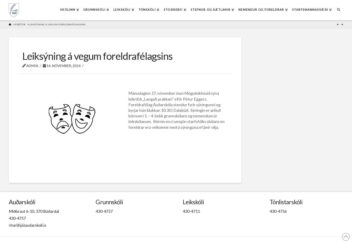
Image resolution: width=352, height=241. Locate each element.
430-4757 (17, 218)
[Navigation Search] (338, 10)
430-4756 (278, 211)
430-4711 (191, 211)
